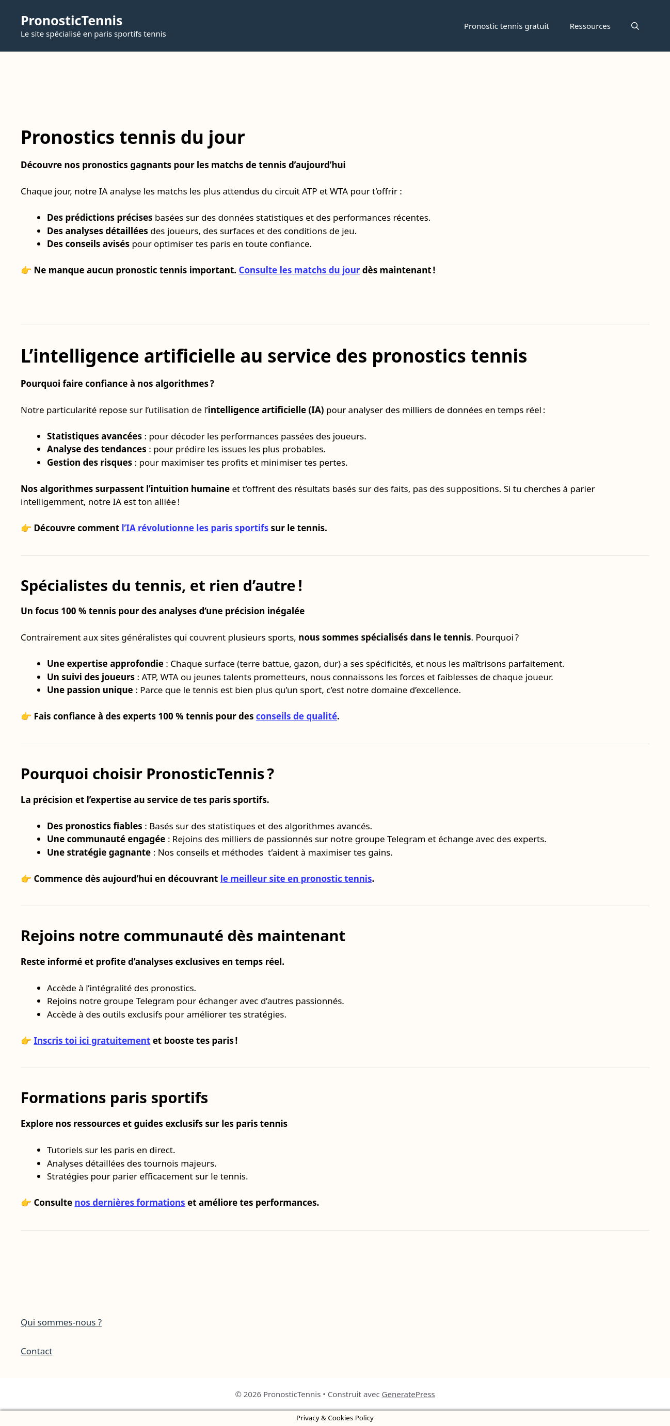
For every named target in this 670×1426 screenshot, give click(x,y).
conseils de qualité (296, 716)
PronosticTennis (72, 20)
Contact (37, 1351)
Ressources (590, 26)
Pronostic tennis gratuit (506, 26)
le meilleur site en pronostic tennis (296, 878)
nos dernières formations (130, 1202)
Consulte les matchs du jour (299, 270)
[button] (635, 25)
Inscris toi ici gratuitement (92, 1040)
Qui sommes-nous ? (61, 1322)
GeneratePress (408, 1394)
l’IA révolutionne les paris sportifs (195, 528)
